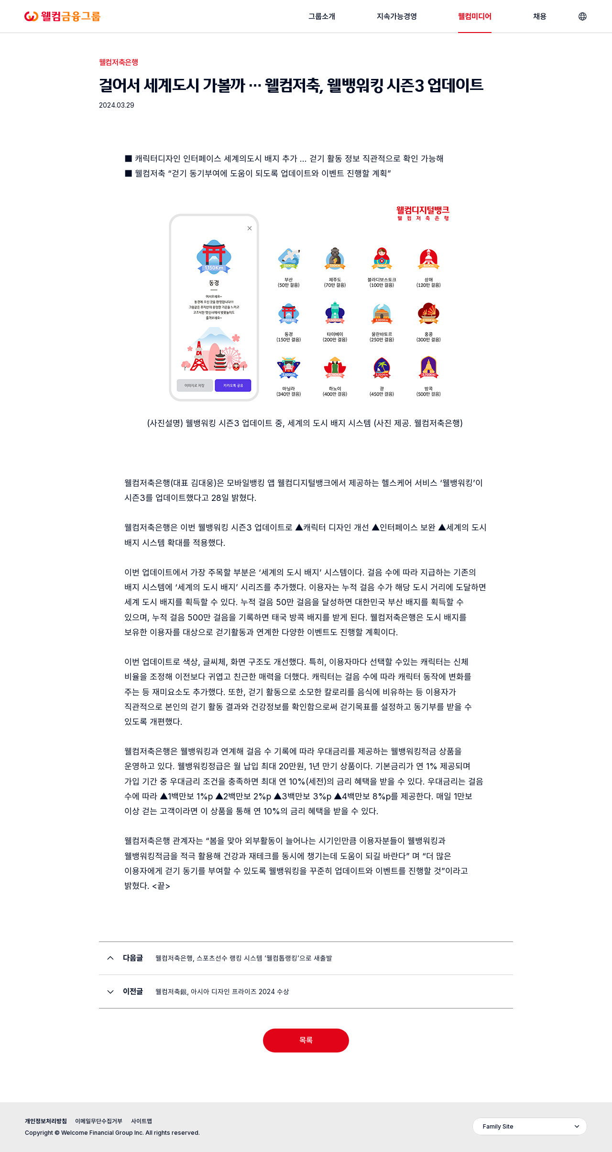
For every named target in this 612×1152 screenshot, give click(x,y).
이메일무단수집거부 (98, 1121)
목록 (306, 1040)
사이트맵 (141, 1121)
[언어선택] (582, 16)
